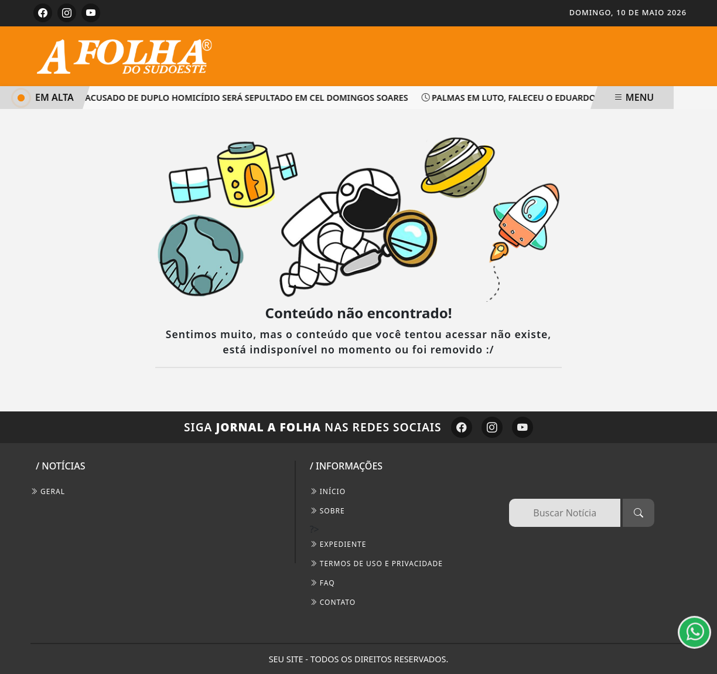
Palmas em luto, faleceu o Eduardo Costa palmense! (548, 97)
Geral (47, 491)
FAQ (322, 583)
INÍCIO (328, 491)
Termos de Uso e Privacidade (376, 564)
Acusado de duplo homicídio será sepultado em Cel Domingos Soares (244, 97)
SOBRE (327, 511)
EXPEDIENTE (338, 544)
